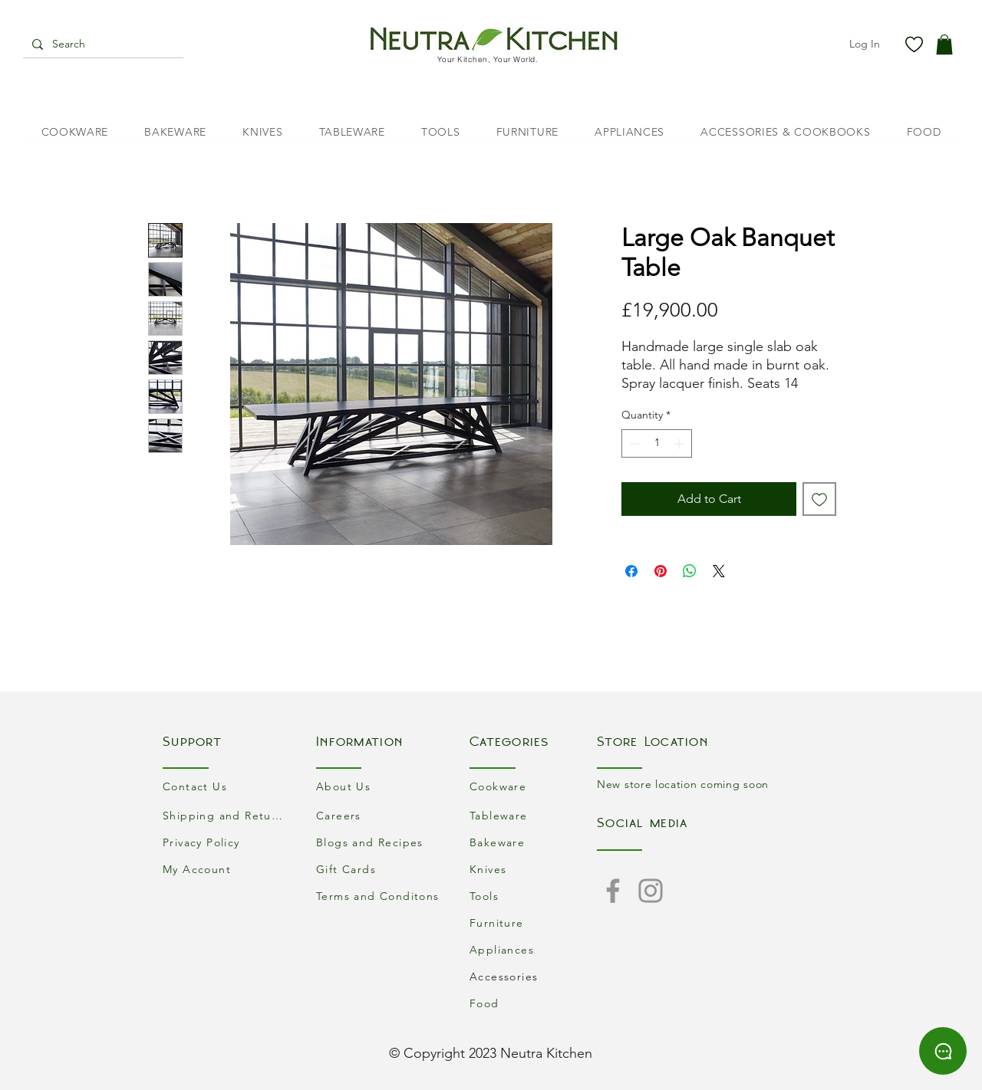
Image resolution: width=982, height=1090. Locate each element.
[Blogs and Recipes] (379, 842)
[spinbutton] (657, 443)
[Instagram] (650, 891)
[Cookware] (533, 786)
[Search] (101, 44)
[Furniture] (533, 922)
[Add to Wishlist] (819, 499)
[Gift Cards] (379, 868)
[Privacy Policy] (226, 842)
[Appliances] (533, 949)
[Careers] (379, 815)
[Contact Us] (226, 786)
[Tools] (533, 895)
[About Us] (379, 786)
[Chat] (943, 1051)
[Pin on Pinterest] (660, 571)
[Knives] (533, 868)
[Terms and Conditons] (379, 895)
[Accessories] (533, 976)
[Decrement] (633, 443)
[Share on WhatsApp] (689, 571)
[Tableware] (533, 815)
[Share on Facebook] (631, 571)
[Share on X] (719, 571)
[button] (944, 44)
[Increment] (680, 443)
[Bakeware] (533, 842)
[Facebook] (613, 891)
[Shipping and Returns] (226, 815)
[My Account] (226, 868)
